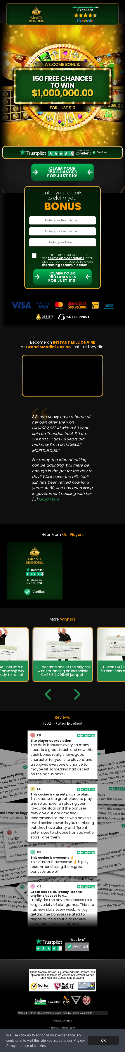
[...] (45, 499)
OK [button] (103, 1040)
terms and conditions (66, 258)
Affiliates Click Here (62, 1021)
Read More (49, 499)
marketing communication (64, 265)
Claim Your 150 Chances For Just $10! (62, 276)
